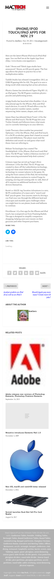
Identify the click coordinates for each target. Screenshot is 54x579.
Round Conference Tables (28, 538)
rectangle (24, 546)
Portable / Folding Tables (37, 535)
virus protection (44, 554)
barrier (37, 549)
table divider (20, 554)
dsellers (18, 40)
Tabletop (9, 552)
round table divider (29, 557)
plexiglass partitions (33, 560)
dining (5, 549)
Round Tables (44, 538)
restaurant (13, 549)
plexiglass (29, 552)
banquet (32, 546)
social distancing (41, 552)
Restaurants (9, 546)
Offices (47, 543)
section (31, 549)
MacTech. (25, 572)
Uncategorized (41, 40)
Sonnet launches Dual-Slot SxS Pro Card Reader (24, 513)
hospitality (22, 549)
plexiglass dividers (12, 557)
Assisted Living (10, 541)
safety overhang (29, 562)
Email (18, 575)
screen (43, 549)
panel (22, 552)
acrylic (17, 546)
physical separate (27, 565)
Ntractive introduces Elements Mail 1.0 (23, 432)
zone (49, 549)
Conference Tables (18, 535)
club (48, 546)
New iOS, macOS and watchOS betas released (26, 486)
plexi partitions (18, 560)
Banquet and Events (25, 541)
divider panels (31, 554)
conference (41, 546)
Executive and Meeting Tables (31, 543)
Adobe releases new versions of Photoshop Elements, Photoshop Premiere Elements (25, 395)
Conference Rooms (10, 543)
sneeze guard (8, 554)
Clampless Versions (42, 541)
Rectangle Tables (10, 538)
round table (17, 562)
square (16, 552)
